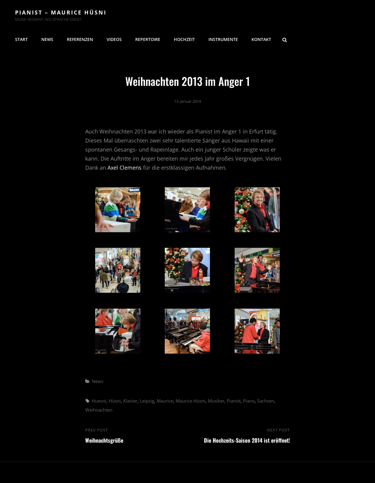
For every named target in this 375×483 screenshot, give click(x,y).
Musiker (216, 401)
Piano (249, 401)
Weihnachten (98, 410)
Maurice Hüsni (190, 401)
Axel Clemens (125, 167)
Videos (114, 39)
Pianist (234, 401)
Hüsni (115, 401)
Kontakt (261, 39)
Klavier (130, 401)
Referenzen (80, 39)
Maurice (165, 401)
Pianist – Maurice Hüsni (61, 12)
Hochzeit (184, 39)
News (47, 39)
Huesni (99, 401)
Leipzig (147, 401)
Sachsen (265, 401)
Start (21, 39)
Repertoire (147, 39)
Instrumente (223, 39)
